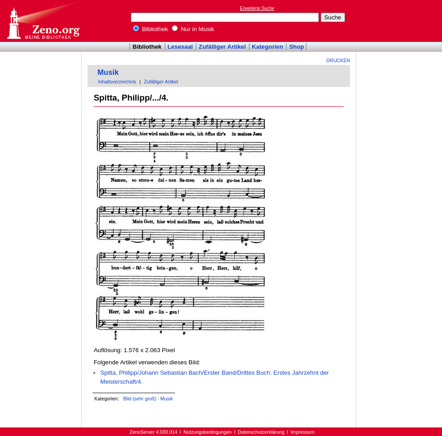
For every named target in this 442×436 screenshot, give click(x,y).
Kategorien (267, 46)
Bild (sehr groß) (139, 398)
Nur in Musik (193, 29)
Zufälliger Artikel (222, 46)
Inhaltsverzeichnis (117, 81)
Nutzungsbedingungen (208, 432)
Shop (296, 46)
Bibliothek (150, 29)
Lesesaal (180, 46)
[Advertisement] (400, 20)
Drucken (338, 60)
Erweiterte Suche (257, 8)
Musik (108, 72)
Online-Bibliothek (43, 21)
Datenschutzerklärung (261, 432)
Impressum (302, 432)
